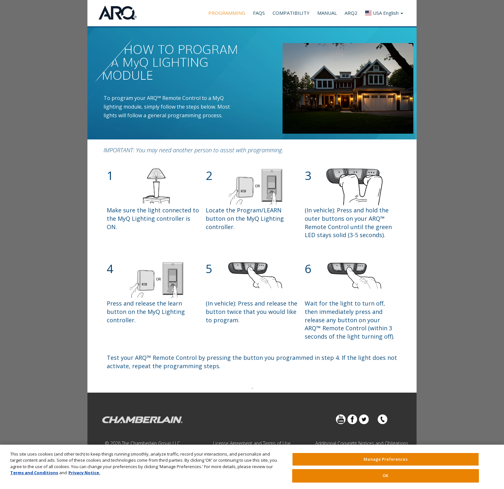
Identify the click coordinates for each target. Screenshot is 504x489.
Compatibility (291, 13)
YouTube (341, 419)
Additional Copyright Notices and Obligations (361, 443)
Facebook (352, 419)
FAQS (259, 13)
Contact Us (382, 419)
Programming (226, 13)
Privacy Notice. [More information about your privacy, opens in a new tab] (84, 473)
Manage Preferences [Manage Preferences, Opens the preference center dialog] (385, 459)
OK (385, 475)
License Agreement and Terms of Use (252, 443)
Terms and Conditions (34, 473)
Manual (327, 13)
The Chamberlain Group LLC (151, 443)
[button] (384, 13)
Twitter (364, 419)
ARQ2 (351, 13)
